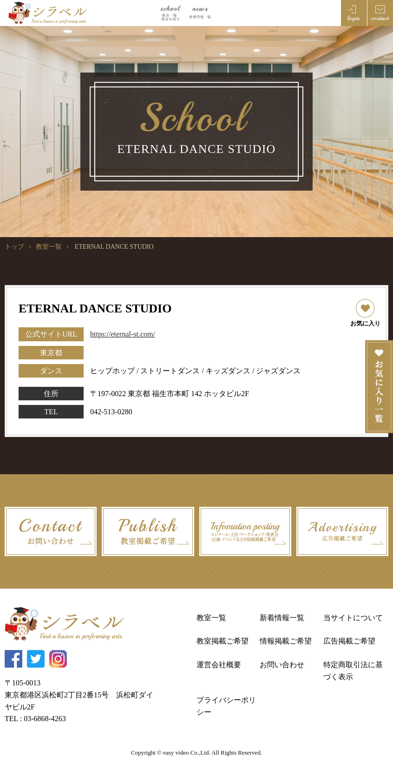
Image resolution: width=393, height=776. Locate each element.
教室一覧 (49, 246)
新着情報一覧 (282, 618)
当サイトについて (353, 618)
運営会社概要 (218, 665)
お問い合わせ (282, 665)
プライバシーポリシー (226, 706)
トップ (14, 246)
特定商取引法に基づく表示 (353, 671)
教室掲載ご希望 (222, 641)
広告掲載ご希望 (349, 641)
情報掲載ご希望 (286, 641)
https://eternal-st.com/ (122, 334)
